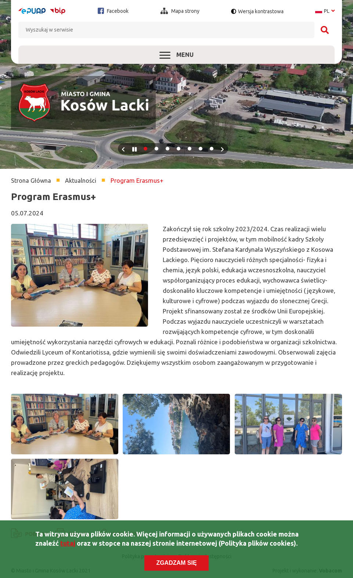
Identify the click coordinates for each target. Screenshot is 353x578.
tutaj (67, 544)
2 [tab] (156, 148)
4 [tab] (178, 148)
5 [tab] (189, 148)
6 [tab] (200, 148)
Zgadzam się (176, 564)
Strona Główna (31, 180)
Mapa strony (180, 11)
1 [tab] (145, 148)
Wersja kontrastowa (261, 11)
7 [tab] (211, 148)
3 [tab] (167, 148)
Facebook (113, 11)
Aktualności (80, 180)
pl (325, 11)
